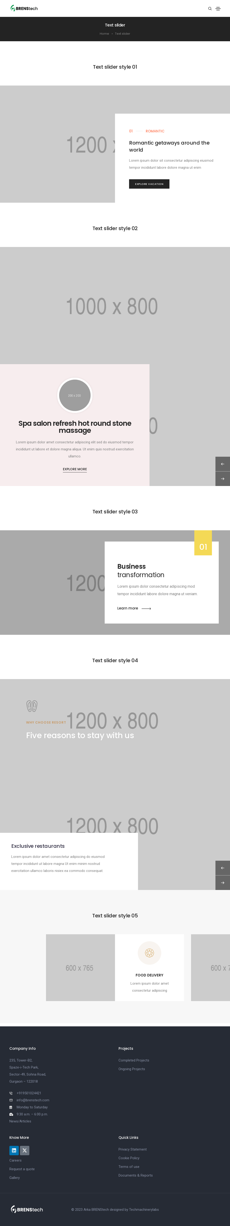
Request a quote (22, 1169)
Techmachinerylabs (144, 1209)
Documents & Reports (136, 1175)
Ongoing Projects (132, 1069)
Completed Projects (134, 1060)
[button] (149, 184)
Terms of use (129, 1167)
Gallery (14, 1178)
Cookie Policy (129, 1158)
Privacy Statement (133, 1149)
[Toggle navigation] (218, 8)
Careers (15, 1160)
